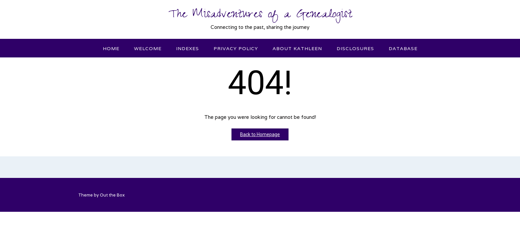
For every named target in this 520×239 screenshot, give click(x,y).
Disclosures (355, 48)
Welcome (148, 48)
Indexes (187, 48)
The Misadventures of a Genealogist (260, 15)
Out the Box (112, 195)
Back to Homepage (260, 134)
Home (111, 48)
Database (403, 48)
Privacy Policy (236, 48)
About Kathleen (297, 48)
